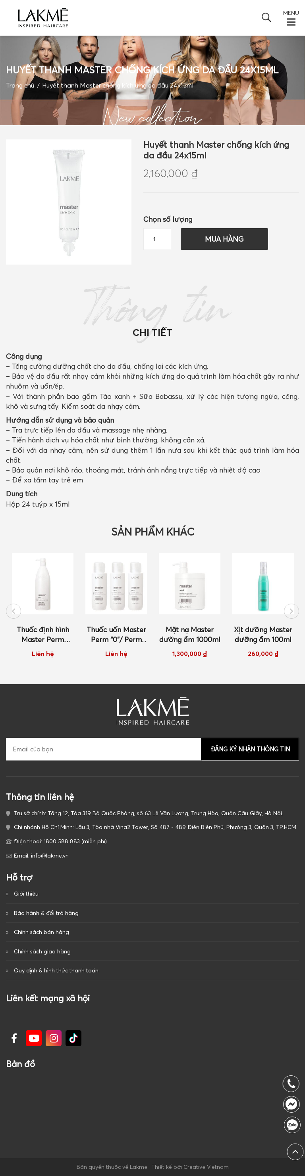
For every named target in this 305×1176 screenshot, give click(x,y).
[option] (42, 605)
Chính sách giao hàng (42, 951)
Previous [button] (13, 611)
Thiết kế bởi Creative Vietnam (190, 1166)
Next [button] (291, 611)
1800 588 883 (294, 1125)
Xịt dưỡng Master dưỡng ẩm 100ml (263, 634)
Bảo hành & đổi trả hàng (46, 913)
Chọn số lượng (167, 219)
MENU (291, 13)
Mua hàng (224, 239)
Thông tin (153, 316)
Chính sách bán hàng (41, 932)
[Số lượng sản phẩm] (157, 239)
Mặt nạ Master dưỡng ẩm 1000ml (189, 634)
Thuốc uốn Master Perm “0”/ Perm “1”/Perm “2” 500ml (116, 635)
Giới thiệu (26, 893)
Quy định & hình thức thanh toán (56, 970)
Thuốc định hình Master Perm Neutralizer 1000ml (43, 635)
